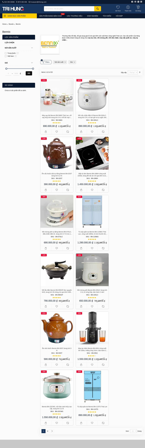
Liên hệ (85, 427)
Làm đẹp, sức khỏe (122, 379)
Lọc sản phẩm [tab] (11, 37)
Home (4, 24)
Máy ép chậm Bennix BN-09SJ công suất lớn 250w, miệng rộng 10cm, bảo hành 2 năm (56, 289)
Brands (11, 24)
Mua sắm (60, 427)
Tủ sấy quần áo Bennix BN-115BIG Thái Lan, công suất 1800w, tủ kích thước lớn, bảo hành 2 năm (126, 174)
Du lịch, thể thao (121, 393)
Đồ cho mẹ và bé (121, 383)
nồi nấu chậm (113, 38)
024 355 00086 (9, 2)
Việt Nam (12, 56)
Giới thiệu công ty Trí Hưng (96, 369)
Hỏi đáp (77, 427)
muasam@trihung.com (38, 2)
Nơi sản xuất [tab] (10, 48)
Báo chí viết (90, 376)
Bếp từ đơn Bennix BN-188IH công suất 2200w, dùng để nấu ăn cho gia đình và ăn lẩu (56, 174)
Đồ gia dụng (119, 376)
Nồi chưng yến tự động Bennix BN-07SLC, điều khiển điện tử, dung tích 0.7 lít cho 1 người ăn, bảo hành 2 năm (91, 174)
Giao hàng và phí (92, 386)
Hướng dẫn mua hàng (94, 383)
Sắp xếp (124, 72)
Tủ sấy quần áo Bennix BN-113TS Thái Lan (126, 288)
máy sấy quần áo (125, 38)
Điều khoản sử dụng (93, 372)
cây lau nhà (92, 38)
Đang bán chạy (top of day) (125, 369)
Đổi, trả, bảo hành (92, 393)
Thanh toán (90, 390)
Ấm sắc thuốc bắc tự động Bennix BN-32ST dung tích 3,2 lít (126, 116)
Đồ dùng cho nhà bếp (123, 372)
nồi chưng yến (102, 38)
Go (29, 73)
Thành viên (90, 396)
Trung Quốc (13, 53)
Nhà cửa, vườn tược (122, 396)
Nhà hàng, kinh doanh (123, 390)
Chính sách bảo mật (93, 400)
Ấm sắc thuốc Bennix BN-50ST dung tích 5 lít (126, 231)
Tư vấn (69, 427)
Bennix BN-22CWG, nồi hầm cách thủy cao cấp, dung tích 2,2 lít (91, 289)
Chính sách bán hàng (93, 379)
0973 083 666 (22, 2)
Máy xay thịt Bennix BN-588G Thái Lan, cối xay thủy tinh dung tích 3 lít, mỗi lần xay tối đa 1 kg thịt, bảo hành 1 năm (56, 116)
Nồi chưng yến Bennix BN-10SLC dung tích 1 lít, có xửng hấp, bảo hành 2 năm (91, 231)
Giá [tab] (6, 63)
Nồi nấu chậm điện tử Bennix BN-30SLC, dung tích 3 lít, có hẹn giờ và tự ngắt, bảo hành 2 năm (91, 116)
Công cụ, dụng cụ (122, 400)
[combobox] (72, 8)
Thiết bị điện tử (120, 386)
